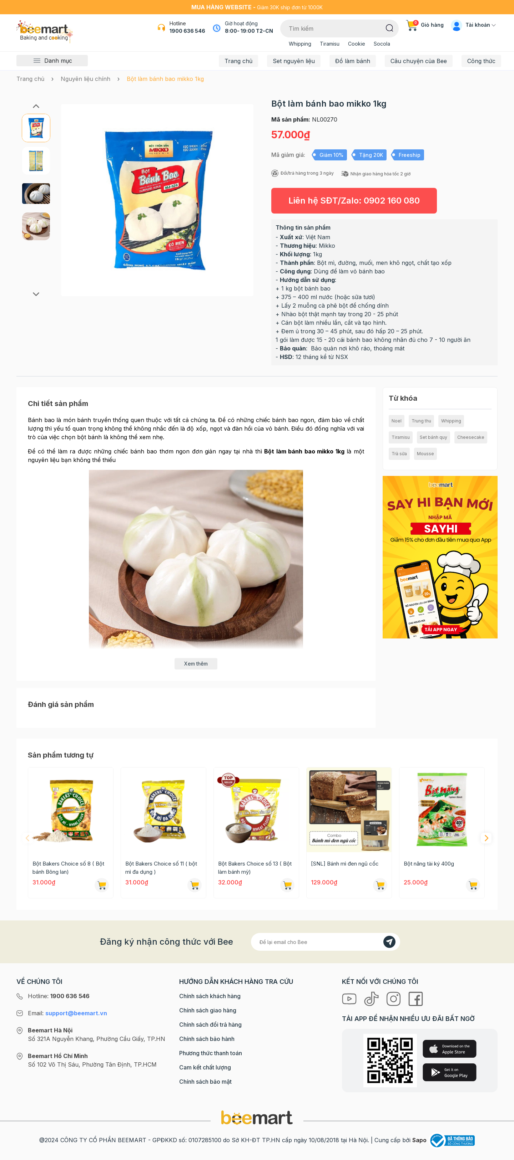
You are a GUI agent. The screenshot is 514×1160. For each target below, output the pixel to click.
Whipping (300, 44)
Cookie (356, 44)
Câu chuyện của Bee (418, 61)
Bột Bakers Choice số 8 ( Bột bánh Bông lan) (68, 867)
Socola (382, 44)
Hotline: (59, 996)
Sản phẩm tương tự (61, 755)
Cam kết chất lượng (205, 1067)
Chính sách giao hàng (207, 1010)
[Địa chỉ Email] (325, 942)
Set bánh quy (433, 437)
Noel (397, 421)
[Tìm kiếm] (389, 27)
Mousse (425, 453)
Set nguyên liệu (294, 61)
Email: (67, 1013)
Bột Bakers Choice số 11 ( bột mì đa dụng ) (161, 867)
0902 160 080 (392, 200)
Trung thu (421, 421)
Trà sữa (399, 453)
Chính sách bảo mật (205, 1081)
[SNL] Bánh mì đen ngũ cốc (345, 863)
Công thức (481, 61)
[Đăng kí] (389, 941)
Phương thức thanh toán (210, 1053)
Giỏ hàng (425, 25)
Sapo (419, 1140)
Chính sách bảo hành (207, 1038)
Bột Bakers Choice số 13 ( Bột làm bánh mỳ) (255, 867)
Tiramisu (329, 44)
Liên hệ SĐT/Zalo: (354, 200)
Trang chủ (238, 61)
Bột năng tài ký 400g (429, 863)
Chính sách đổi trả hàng (210, 1024)
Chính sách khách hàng (210, 996)
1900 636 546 (187, 31)
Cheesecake (470, 437)
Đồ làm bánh (352, 61)
